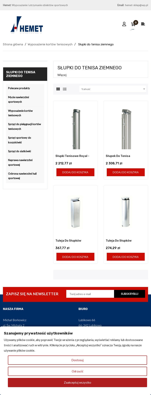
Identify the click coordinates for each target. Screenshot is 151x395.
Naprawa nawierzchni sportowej (20, 162)
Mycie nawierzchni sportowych (18, 99)
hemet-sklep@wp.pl (136, 5)
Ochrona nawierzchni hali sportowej (22, 176)
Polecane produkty (19, 88)
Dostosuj (77, 360)
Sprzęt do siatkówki (19, 151)
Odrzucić (77, 371)
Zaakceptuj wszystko (77, 382)
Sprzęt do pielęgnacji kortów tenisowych (24, 126)
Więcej (61, 75)
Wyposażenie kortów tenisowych (20, 113)
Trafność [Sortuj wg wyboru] (113, 89)
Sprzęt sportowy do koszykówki (19, 140)
